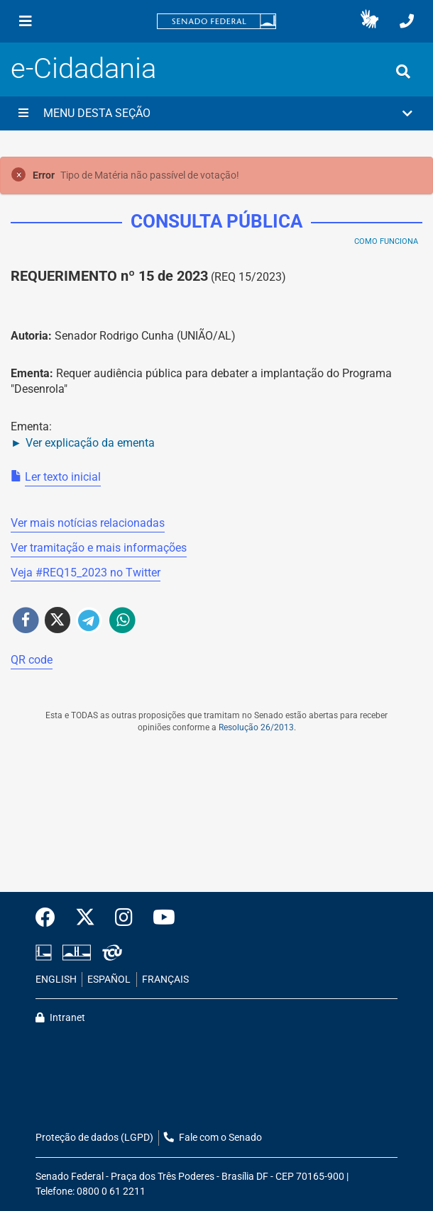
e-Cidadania (83, 68)
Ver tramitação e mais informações (99, 547)
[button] (369, 21)
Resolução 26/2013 (256, 727)
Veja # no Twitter (85, 572)
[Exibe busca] (403, 72)
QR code (32, 659)
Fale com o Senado (213, 1138)
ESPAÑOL (109, 979)
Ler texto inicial (63, 477)
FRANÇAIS (165, 979)
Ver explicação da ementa (90, 443)
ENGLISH (56, 979)
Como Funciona (386, 241)
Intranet (60, 1018)
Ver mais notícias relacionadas (88, 523)
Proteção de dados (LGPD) (94, 1138)
